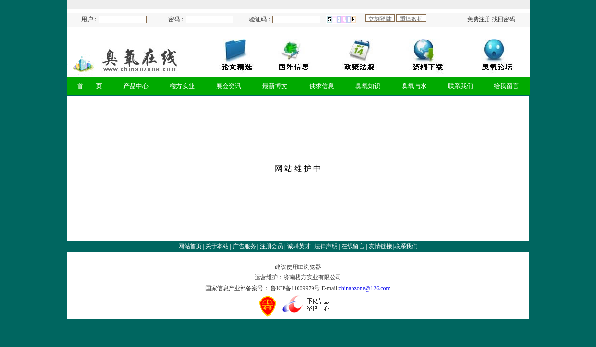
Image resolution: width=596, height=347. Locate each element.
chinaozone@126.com (364, 288)
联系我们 (406, 246)
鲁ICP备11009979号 (296, 288)
